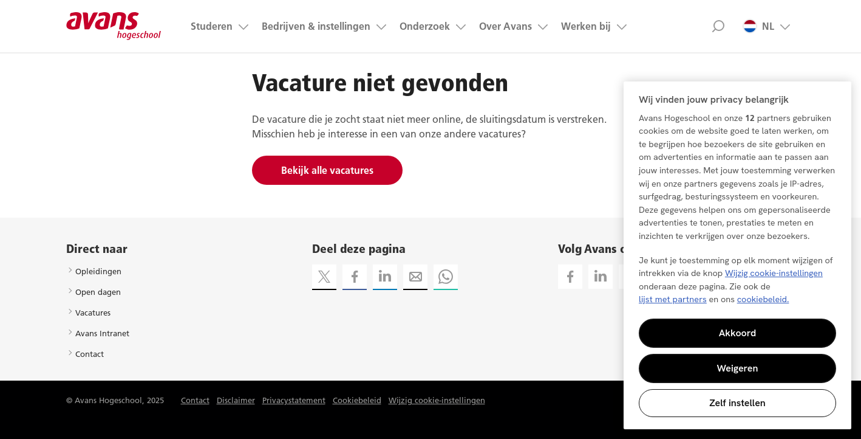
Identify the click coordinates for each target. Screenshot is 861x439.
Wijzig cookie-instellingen (437, 400)
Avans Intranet (102, 333)
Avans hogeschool (114, 26)
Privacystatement (293, 400)
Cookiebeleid (357, 400)
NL (758, 26)
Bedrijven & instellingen (316, 26)
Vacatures (93, 312)
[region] (737, 255)
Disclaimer (236, 400)
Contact (89, 354)
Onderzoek (425, 26)
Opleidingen (98, 271)
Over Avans (505, 26)
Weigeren (737, 368)
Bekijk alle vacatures (327, 170)
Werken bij (586, 26)
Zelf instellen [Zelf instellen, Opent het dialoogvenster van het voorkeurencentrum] (737, 402)
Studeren (212, 26)
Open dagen (98, 292)
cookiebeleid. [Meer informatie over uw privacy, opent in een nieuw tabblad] (763, 299)
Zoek (718, 26)
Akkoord (738, 333)
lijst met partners (673, 299)
